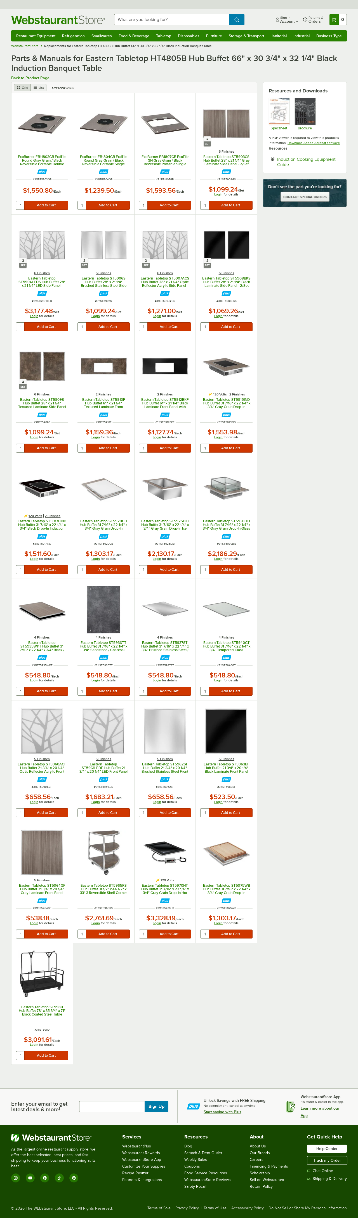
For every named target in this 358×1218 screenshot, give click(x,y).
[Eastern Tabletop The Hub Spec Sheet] (305, 114)
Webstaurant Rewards (141, 1153)
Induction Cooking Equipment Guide (306, 162)
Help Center (327, 1148)
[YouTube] (30, 1177)
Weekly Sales (195, 1160)
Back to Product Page (30, 78)
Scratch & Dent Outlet (203, 1153)
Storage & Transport (246, 36)
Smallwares (101, 36)
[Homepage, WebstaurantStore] (58, 19)
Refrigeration (73, 36)
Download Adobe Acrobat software (314, 143)
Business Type (329, 36)
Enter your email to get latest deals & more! (39, 1106)
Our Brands (260, 1153)
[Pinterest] (73, 1177)
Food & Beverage (134, 36)
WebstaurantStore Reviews (207, 1180)
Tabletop (163, 36)
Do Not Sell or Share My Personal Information (307, 1208)
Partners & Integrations (142, 1180)
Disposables (188, 36)
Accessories (62, 88)
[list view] (38, 87)
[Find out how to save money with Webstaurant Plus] (42, 171)
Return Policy (261, 1186)
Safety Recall (195, 1186)
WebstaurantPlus (136, 1146)
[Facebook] (44, 1177)
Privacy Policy (187, 1208)
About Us (258, 1146)
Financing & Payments (269, 1166)
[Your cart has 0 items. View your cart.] (338, 19)
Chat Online (320, 1171)
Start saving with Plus (222, 1112)
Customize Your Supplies (143, 1166)
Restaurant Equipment (35, 36)
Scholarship (260, 1173)
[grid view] (22, 87)
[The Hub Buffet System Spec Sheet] (279, 114)
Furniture (214, 36)
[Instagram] (15, 1177)
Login (218, 194)
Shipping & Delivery (327, 1179)
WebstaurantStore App (141, 1160)
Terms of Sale (159, 1208)
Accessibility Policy (247, 1208)
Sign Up (156, 1106)
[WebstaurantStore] (57, 1137)
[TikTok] (59, 1177)
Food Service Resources (205, 1173)
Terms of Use (215, 1208)
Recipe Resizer (135, 1173)
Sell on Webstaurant (267, 1180)
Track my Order (327, 1160)
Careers (256, 1160)
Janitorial (279, 36)
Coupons (192, 1166)
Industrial (301, 36)
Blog (188, 1146)
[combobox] (171, 19)
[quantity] (20, 205)
